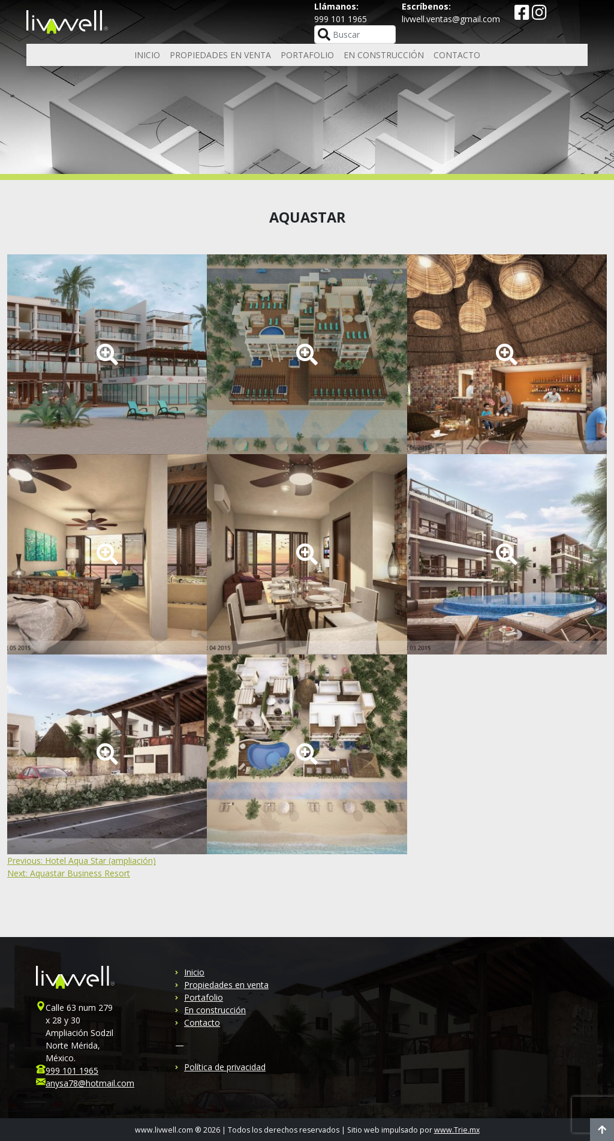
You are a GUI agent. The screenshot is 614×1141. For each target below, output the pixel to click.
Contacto (457, 55)
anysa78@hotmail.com (90, 1083)
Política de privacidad (225, 1067)
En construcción (384, 55)
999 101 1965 (72, 1070)
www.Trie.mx (457, 1130)
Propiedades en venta (220, 55)
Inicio (147, 55)
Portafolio (307, 55)
